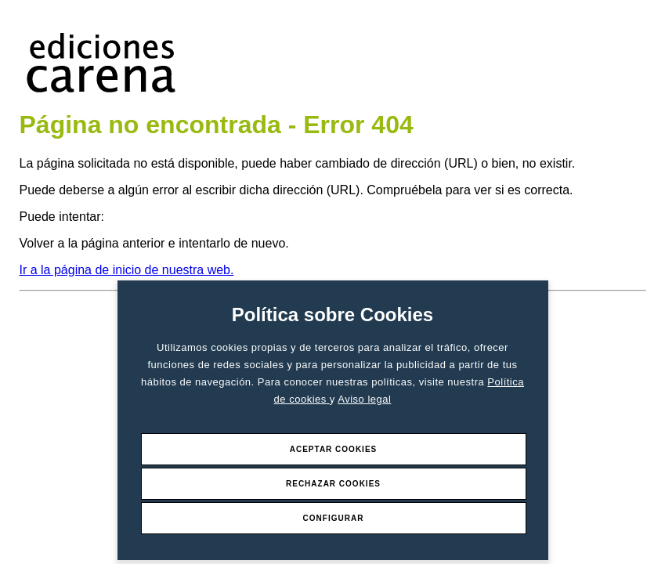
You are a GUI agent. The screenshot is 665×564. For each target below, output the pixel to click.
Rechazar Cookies (333, 483)
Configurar (333, 518)
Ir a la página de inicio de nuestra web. (127, 270)
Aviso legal (364, 399)
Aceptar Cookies (334, 449)
